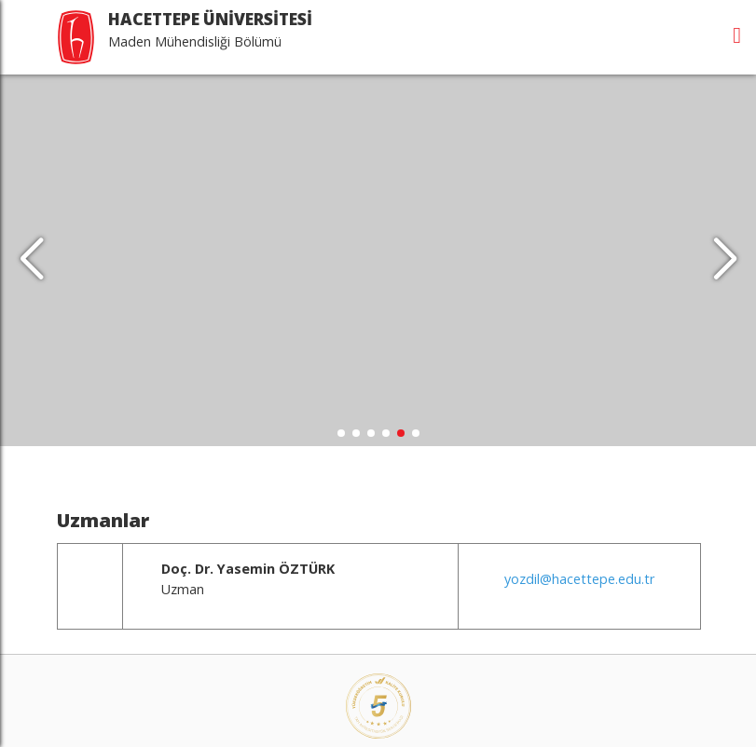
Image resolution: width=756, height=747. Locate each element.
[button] (724, 256)
